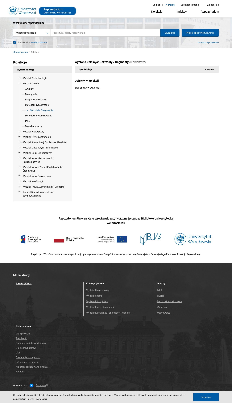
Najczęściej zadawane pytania (32, 366)
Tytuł (159, 290)
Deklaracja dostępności (28, 357)
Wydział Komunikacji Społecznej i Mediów (108, 312)
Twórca (161, 295)
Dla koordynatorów (26, 347)
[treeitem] (43, 78)
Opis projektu (23, 333)
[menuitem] (45, 78)
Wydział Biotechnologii (98, 290)
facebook (42, 385)
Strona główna (20, 52)
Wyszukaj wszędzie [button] (26, 32)
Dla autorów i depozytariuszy (31, 343)
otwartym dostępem (39, 42)
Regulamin (21, 338)
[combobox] (105, 33)
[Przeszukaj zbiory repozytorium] (105, 33)
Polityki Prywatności (37, 399)
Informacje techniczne (27, 362)
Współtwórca (163, 312)
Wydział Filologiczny (97, 301)
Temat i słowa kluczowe (169, 301)
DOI (18, 352)
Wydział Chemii (94, 295)
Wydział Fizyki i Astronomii (100, 307)
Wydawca (162, 307)
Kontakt (20, 371)
